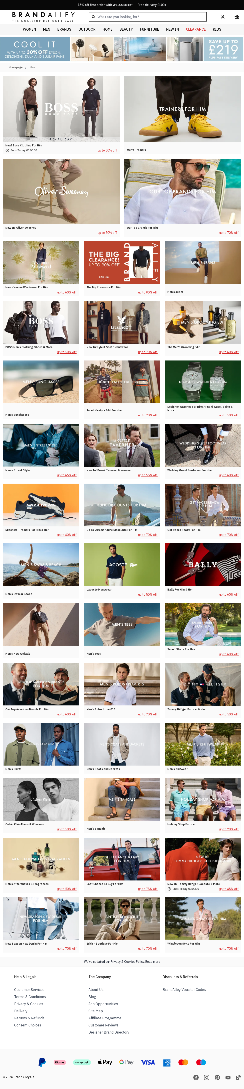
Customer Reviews (103, 1025)
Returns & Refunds (29, 1018)
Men (32, 67)
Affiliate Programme (104, 1018)
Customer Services (29, 989)
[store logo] (40, 17)
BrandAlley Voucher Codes (184, 989)
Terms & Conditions (30, 996)
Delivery (21, 1011)
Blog (92, 996)
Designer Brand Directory (108, 1032)
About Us (96, 989)
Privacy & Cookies (28, 1004)
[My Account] (223, 17)
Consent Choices (27, 1025)
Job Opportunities (103, 1004)
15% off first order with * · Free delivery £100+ (122, 4)
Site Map (95, 1011)
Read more (152, 962)
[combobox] (148, 17)
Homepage (16, 67)
